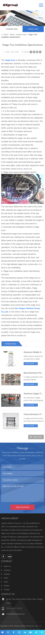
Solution (7, 574)
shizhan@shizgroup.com (15, 614)
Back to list (37, 438)
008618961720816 (14, 608)
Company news (12, 29)
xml (40, 626)
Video (6, 578)
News (12, 34)
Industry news (33, 29)
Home (6, 34)
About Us (7, 566)
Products (7, 570)
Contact (7, 590)
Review (6, 586)
